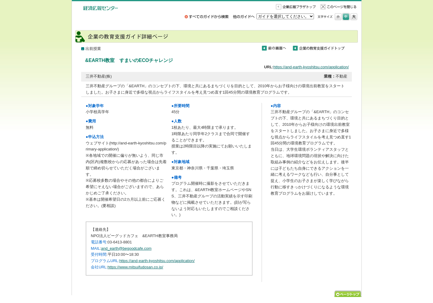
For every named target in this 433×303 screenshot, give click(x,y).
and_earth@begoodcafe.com (126, 248)
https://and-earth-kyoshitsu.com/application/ (311, 67)
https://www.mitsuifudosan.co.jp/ (135, 267)
